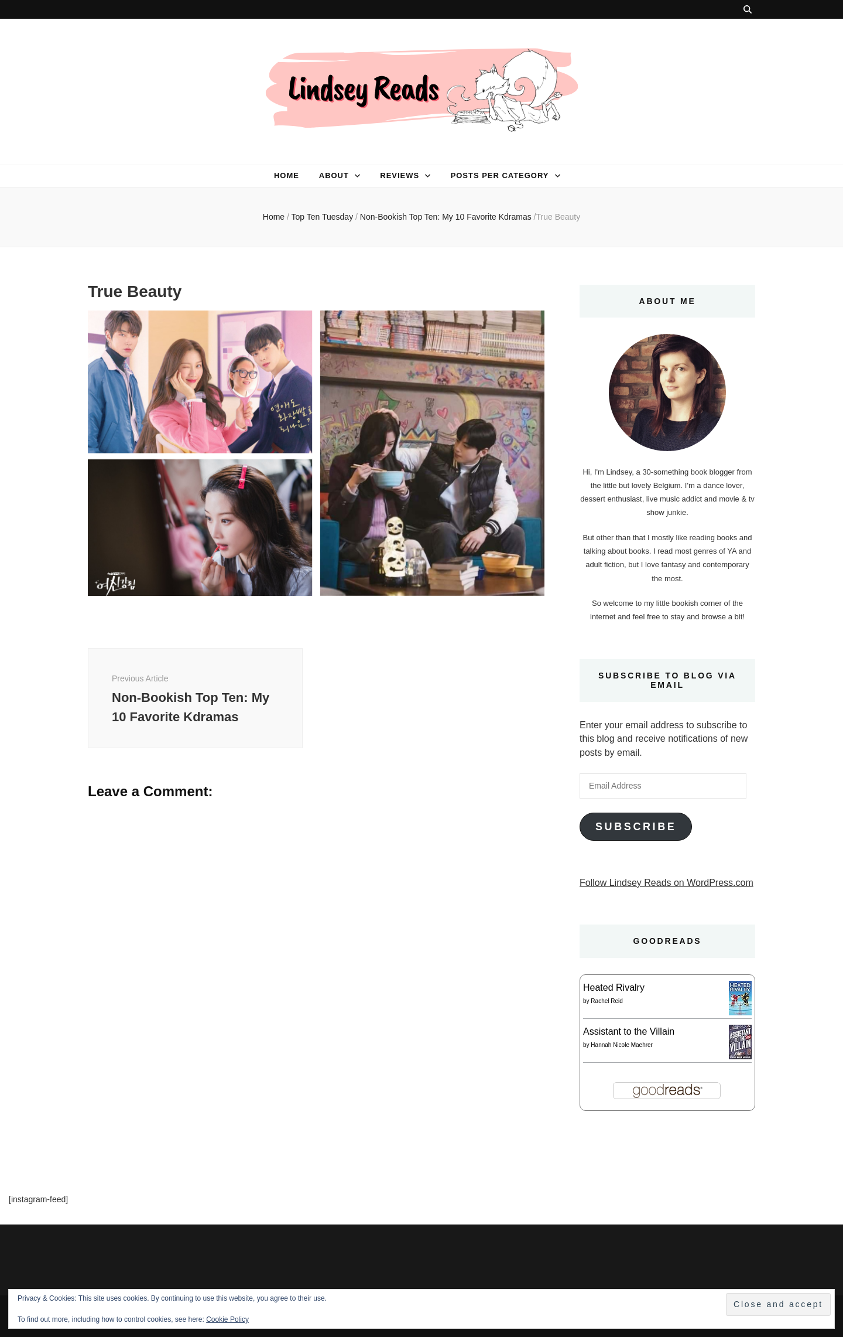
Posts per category (500, 175)
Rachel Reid (606, 1001)
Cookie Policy (227, 1319)
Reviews (399, 175)
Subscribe (635, 827)
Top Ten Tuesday (323, 216)
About (334, 175)
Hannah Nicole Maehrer (622, 1045)
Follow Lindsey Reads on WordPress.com (666, 883)
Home (286, 175)
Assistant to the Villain (628, 1031)
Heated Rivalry (614, 987)
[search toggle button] (747, 9)
